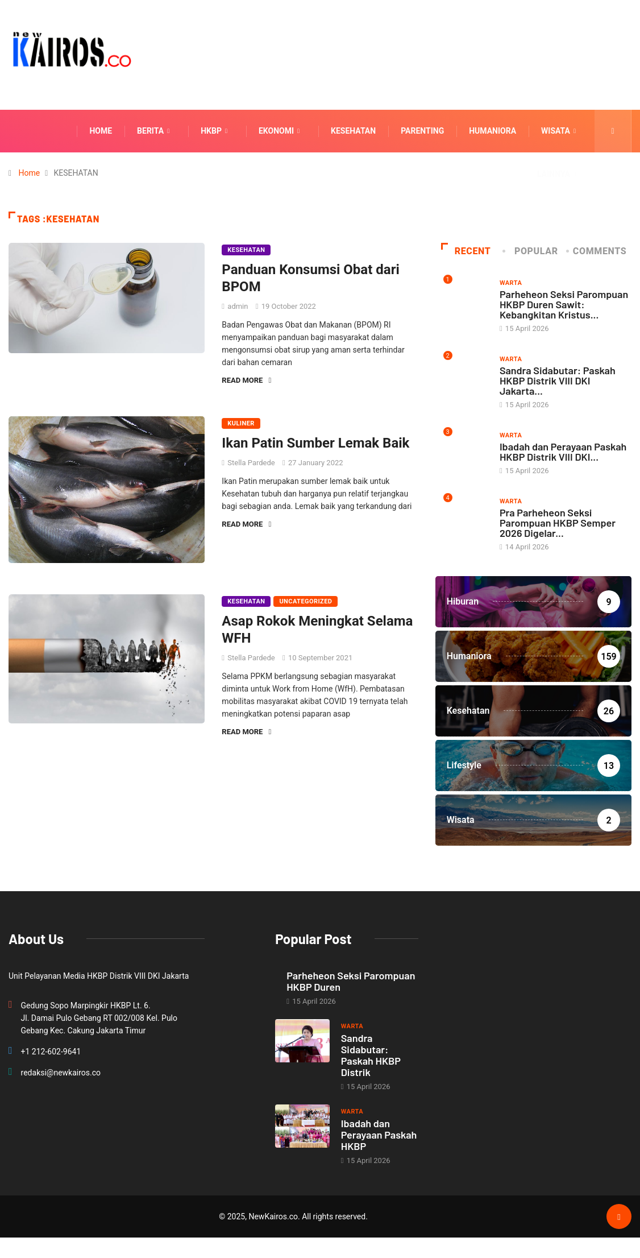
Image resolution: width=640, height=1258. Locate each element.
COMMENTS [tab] (597, 251)
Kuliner (241, 423)
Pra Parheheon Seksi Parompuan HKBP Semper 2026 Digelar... (558, 522)
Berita (154, 131)
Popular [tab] (531, 251)
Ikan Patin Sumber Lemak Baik (315, 443)
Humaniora (492, 130)
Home (100, 130)
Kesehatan (353, 130)
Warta (511, 283)
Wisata (560, 131)
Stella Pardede (251, 462)
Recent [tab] (466, 251)
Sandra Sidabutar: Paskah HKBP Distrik (371, 1055)
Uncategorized (305, 601)
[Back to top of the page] (618, 1217)
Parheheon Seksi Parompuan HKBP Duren (350, 981)
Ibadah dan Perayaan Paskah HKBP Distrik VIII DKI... (563, 451)
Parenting (422, 130)
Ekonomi (280, 131)
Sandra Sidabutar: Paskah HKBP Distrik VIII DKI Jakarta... (558, 380)
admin (237, 306)
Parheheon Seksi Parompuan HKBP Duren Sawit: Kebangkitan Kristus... (564, 304)
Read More (246, 380)
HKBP (215, 131)
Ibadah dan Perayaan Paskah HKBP (379, 1134)
